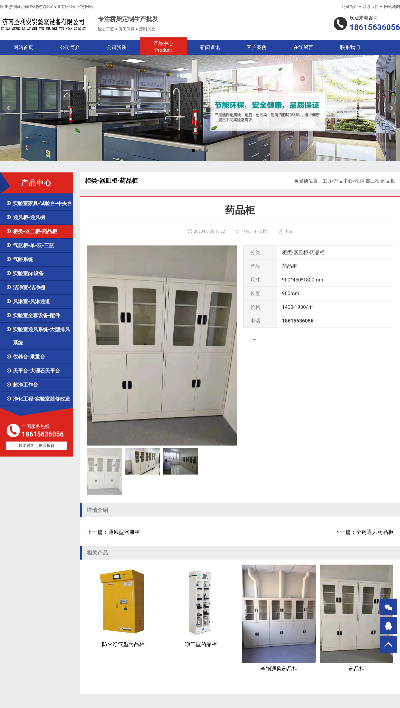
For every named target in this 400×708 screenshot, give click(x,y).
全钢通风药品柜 (279, 618)
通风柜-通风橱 (25, 217)
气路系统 (19, 259)
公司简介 (349, 6)
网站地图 (392, 6)
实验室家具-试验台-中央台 (39, 203)
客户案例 (257, 47)
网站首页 (23, 47)
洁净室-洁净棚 (25, 287)
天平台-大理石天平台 (33, 371)
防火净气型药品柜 (123, 606)
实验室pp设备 (25, 273)
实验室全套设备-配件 (33, 315)
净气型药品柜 (201, 606)
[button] (228, 471)
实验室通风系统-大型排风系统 (38, 336)
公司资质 (117, 47)
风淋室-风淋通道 (28, 301)
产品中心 (163, 46)
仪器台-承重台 (25, 357)
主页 (327, 180)
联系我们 (371, 6)
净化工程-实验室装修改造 (38, 399)
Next (391, 108)
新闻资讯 (210, 47)
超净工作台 (22, 385)
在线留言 (303, 47)
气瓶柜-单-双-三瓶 (30, 245)
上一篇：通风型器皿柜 (113, 532)
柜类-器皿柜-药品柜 (31, 231)
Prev (8, 108)
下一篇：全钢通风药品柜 (364, 532)
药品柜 (356, 618)
